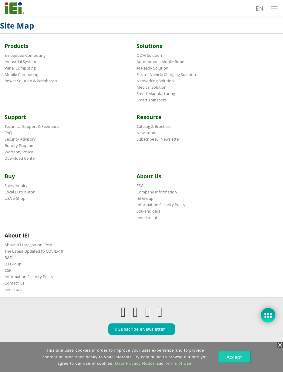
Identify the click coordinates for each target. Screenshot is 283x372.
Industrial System (20, 61)
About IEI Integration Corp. (29, 244)
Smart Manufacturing (155, 93)
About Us (148, 176)
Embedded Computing (25, 55)
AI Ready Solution (152, 68)
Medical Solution (151, 87)
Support (15, 117)
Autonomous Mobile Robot (161, 61)
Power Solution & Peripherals (31, 81)
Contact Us (14, 283)
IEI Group (144, 198)
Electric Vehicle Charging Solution (166, 74)
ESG (139, 185)
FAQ (8, 132)
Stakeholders (148, 211)
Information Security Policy (160, 204)
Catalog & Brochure (153, 126)
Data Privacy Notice (134, 363)
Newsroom (146, 132)
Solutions (149, 45)
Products (17, 45)
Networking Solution (155, 81)
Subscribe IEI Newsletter (158, 139)
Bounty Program (20, 145)
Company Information (156, 192)
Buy (10, 176)
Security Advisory (20, 139)
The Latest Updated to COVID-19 (34, 251)
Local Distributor (20, 192)
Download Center (20, 158)
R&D (8, 257)
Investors (13, 289)
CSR (8, 270)
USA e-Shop (15, 198)
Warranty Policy (19, 152)
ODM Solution (149, 55)
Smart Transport (151, 100)
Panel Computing (20, 68)
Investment (146, 217)
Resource (149, 117)
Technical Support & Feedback (32, 126)
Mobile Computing (21, 74)
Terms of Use (177, 363)
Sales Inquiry (16, 185)
